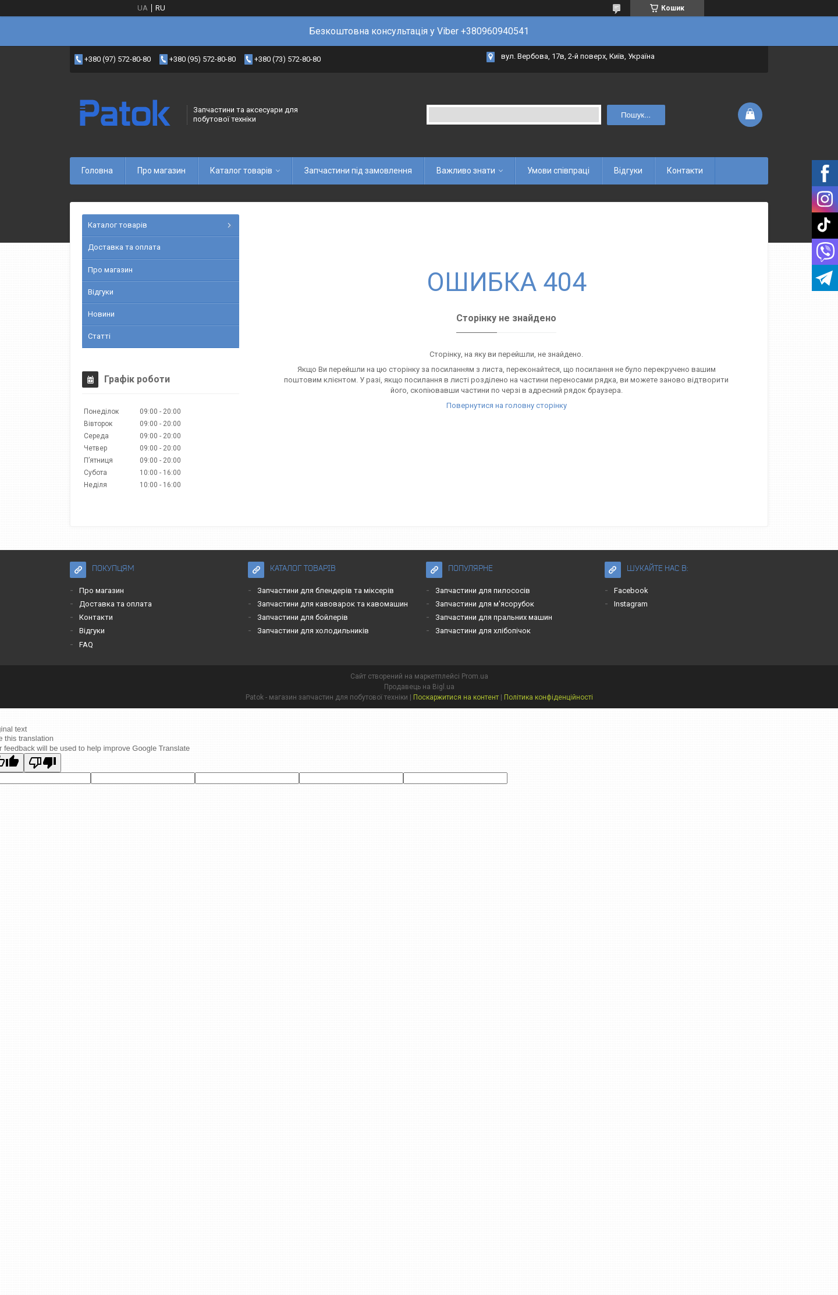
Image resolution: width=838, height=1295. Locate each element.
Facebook (631, 590)
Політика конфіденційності (548, 697)
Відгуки (628, 170)
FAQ (86, 644)
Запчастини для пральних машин (493, 617)
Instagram (631, 603)
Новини (101, 314)
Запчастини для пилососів (482, 590)
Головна (97, 170)
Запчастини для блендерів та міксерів (325, 590)
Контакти (685, 170)
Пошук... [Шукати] (636, 115)
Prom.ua (474, 676)
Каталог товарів (241, 170)
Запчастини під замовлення (358, 170)
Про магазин (161, 170)
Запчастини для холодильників (313, 630)
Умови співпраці (558, 170)
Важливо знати (465, 170)
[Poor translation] (42, 762)
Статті (99, 336)
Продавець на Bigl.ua (419, 687)
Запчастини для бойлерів (302, 617)
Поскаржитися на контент (456, 697)
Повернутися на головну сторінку (506, 405)
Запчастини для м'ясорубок (484, 603)
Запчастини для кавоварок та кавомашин (332, 603)
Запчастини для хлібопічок (483, 630)
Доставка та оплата (124, 247)
